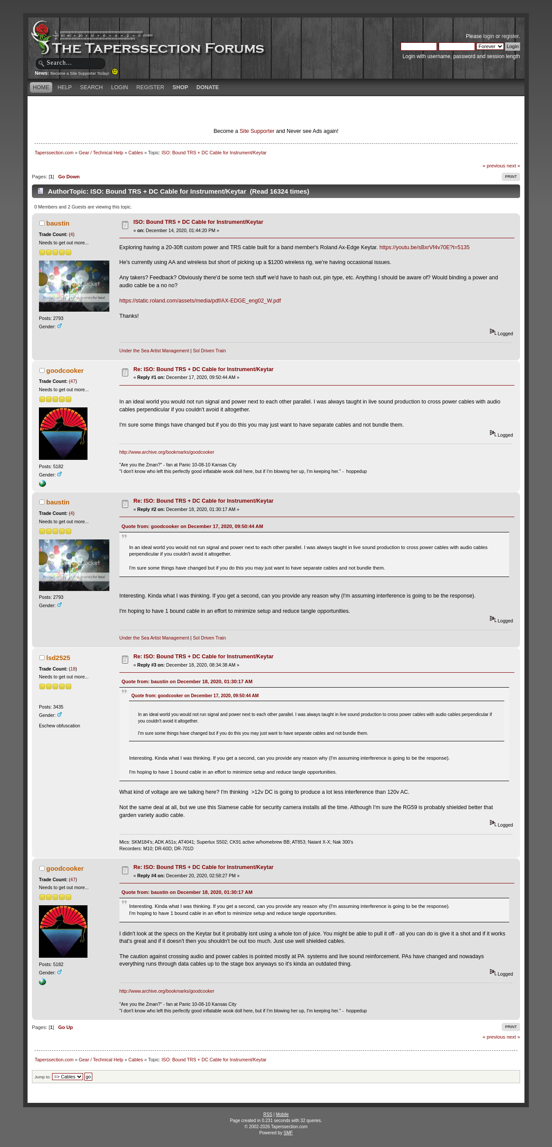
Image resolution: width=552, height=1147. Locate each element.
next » (513, 165)
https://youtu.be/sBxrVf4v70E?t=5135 (425, 247)
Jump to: (43, 1076)
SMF (288, 1132)
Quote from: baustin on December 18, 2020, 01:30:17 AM (187, 681)
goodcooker (65, 370)
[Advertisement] (172, 111)
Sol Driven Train (209, 350)
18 (73, 668)
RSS (268, 1114)
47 (73, 381)
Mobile (282, 1114)
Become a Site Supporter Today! (84, 73)
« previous (493, 165)
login (488, 36)
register (510, 36)
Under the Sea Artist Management (154, 350)
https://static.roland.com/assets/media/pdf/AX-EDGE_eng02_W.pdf (200, 301)
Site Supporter (257, 131)
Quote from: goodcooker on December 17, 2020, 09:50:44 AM (192, 526)
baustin (58, 223)
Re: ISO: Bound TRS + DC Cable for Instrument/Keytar (203, 369)
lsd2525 (58, 657)
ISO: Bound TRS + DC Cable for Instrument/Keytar (198, 222)
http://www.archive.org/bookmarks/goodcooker (166, 452)
